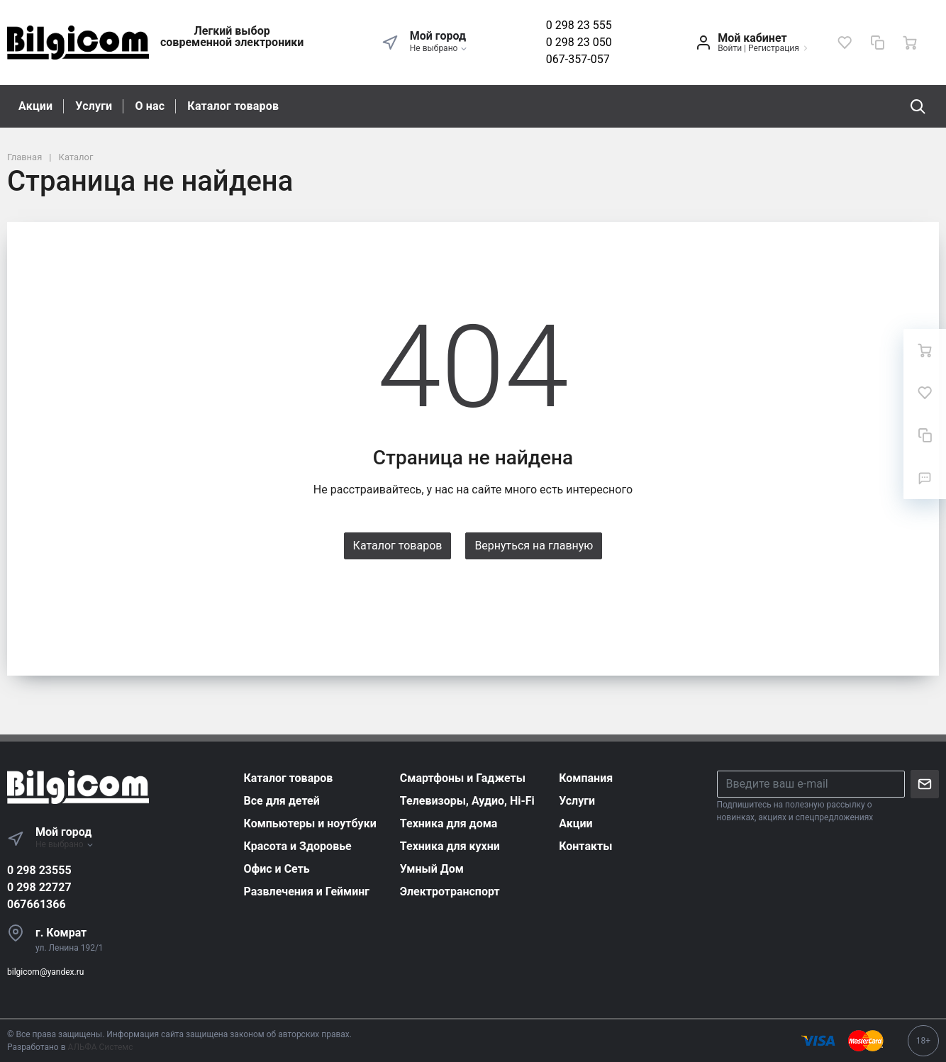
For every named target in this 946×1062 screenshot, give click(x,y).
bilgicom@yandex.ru (45, 972)
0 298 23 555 (579, 25)
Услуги (93, 106)
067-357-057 (578, 59)
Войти (730, 48)
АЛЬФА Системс (99, 1047)
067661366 (36, 904)
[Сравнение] (877, 42)
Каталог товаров (233, 106)
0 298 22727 (39, 887)
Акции (35, 106)
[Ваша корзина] (910, 42)
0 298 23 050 (579, 42)
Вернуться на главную (533, 545)
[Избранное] (844, 42)
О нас (150, 106)
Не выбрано (439, 48)
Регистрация (773, 48)
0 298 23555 (39, 870)
